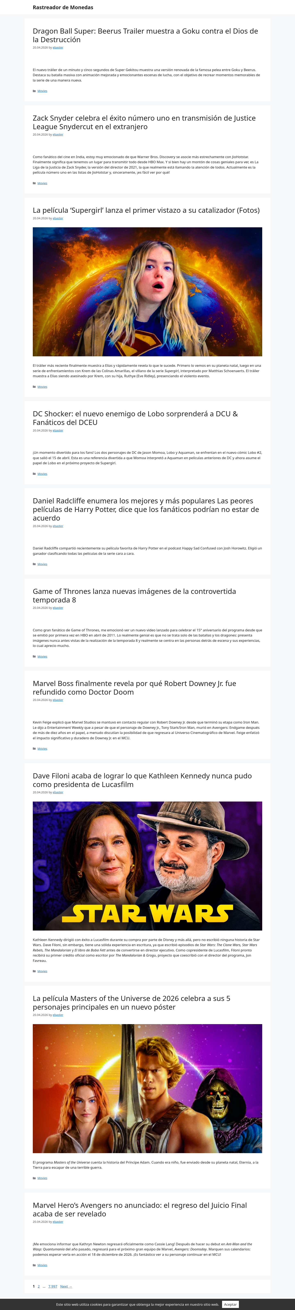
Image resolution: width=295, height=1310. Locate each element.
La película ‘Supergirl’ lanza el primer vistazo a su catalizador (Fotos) (146, 210)
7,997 (52, 1286)
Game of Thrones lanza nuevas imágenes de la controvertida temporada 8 (134, 595)
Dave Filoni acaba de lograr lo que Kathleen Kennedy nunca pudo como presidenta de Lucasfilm (142, 780)
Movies (42, 91)
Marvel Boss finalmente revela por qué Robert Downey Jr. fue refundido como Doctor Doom (134, 687)
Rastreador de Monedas (63, 7)
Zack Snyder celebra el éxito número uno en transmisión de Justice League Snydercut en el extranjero (144, 122)
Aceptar (230, 1304)
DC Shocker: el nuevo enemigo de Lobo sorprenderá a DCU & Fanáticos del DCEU (135, 418)
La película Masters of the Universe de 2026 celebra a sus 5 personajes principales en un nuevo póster (131, 1002)
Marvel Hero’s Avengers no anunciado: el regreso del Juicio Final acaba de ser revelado (140, 1209)
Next (66, 1286)
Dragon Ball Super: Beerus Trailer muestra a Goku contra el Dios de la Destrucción (145, 35)
